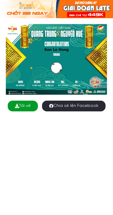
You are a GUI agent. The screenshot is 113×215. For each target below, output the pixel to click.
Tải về (23, 106)
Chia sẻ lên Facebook (73, 106)
